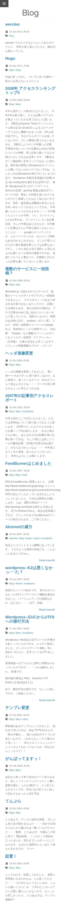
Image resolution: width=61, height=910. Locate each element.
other (25, 719)
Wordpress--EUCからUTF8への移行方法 (29, 619)
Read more (47, 560)
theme (19, 583)
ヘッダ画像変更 (19, 353)
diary (11, 70)
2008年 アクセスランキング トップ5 (30, 90)
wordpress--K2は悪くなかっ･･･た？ (29, 570)
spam (37, 538)
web (18, 284)
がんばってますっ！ (23, 758)
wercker (12, 24)
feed (25, 475)
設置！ (11, 856)
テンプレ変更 (17, 707)
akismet (13, 538)
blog (11, 35)
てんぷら (13, 801)
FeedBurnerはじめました (28, 463)
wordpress (28, 411)
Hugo (10, 58)
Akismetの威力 (18, 527)
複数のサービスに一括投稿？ (27, 271)
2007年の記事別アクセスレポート (29, 397)
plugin (29, 538)
